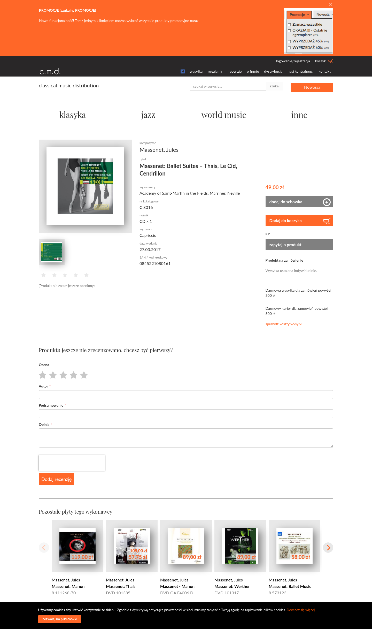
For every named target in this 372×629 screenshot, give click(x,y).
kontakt (325, 71)
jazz (148, 113)
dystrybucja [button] (273, 71)
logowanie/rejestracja (293, 61)
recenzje (235, 71)
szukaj (275, 86)
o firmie (253, 71)
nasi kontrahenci (300, 71)
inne (299, 113)
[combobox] (228, 86)
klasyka (72, 113)
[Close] (330, 4)
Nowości (312, 86)
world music (224, 113)
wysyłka (196, 71)
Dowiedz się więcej (301, 610)
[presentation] (72, 463)
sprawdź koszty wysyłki (284, 324)
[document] (187, 615)
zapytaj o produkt (285, 244)
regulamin (215, 71)
